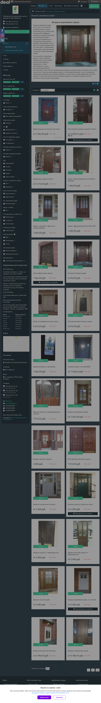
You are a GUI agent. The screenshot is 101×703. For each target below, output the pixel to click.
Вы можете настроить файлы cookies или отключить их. (50, 693)
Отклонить (59, 697)
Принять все (44, 697)
